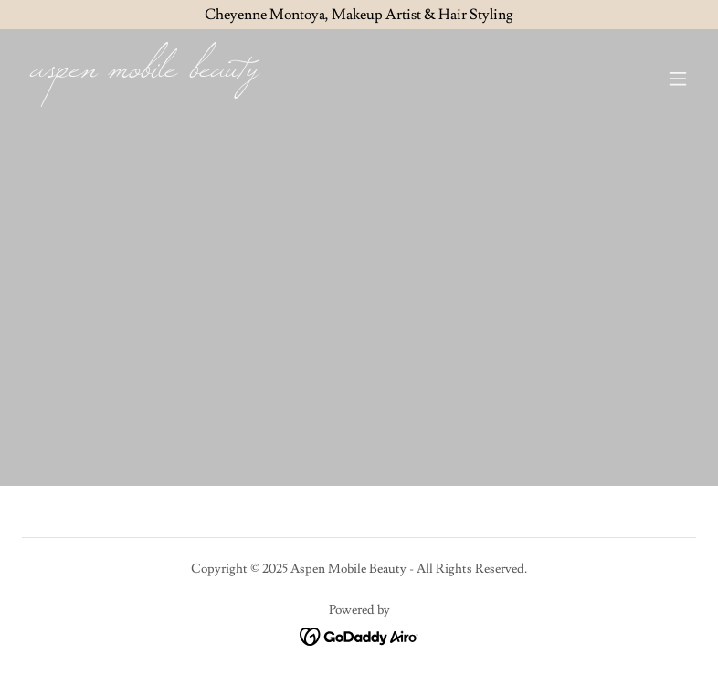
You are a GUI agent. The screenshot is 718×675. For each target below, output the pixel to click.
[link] (144, 72)
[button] (678, 78)
